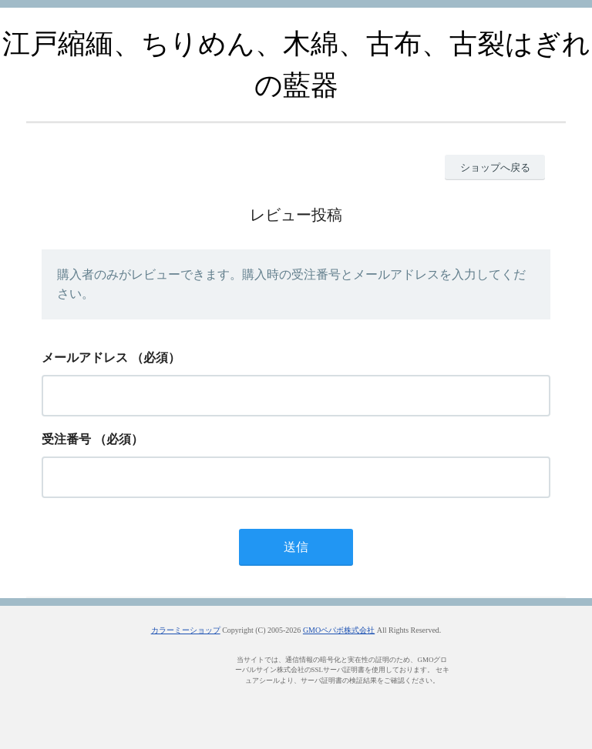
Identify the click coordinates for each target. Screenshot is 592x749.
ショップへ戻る (495, 167)
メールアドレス (85, 357)
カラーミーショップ (185, 630)
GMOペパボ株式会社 (339, 630)
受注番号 (66, 439)
